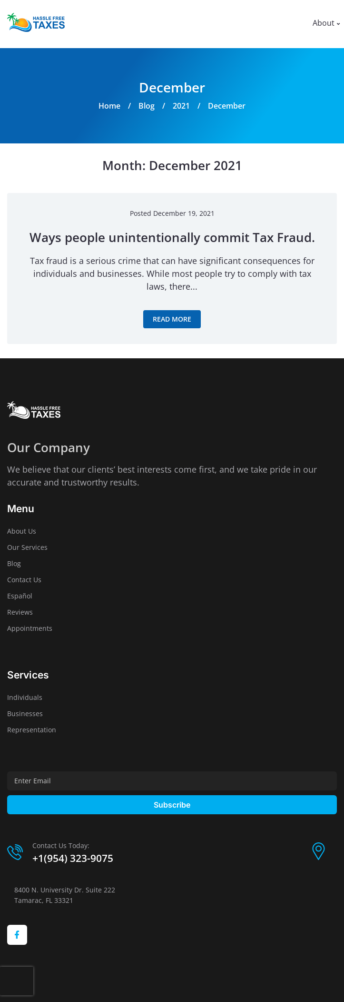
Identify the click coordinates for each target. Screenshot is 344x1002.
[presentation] (16, 981)
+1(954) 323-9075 (72, 858)
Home (109, 106)
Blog (146, 106)
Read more (172, 319)
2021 (181, 106)
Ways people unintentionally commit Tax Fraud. (172, 237)
